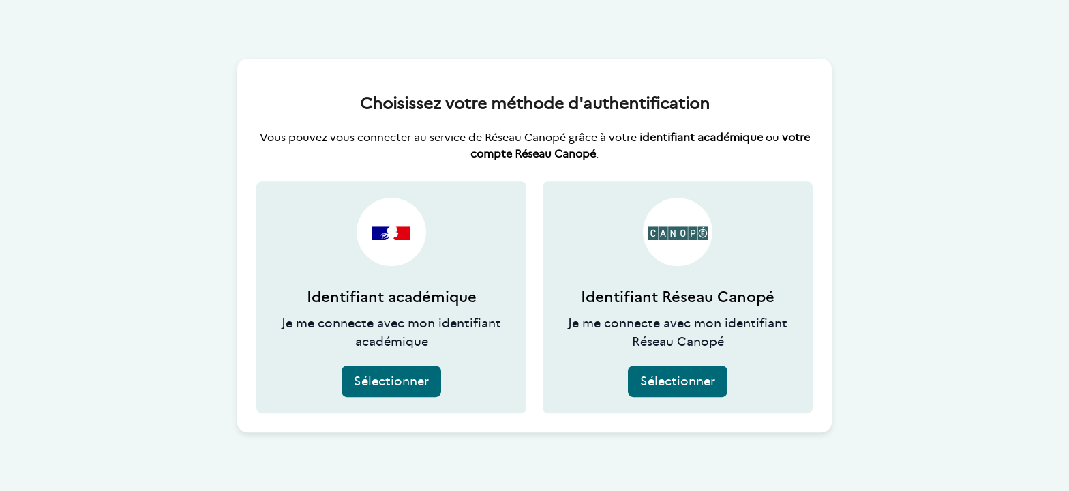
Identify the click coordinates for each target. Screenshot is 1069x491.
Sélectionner (391, 381)
